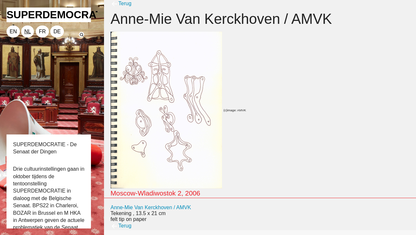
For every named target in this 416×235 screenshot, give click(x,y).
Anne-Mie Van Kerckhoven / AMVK (151, 207)
